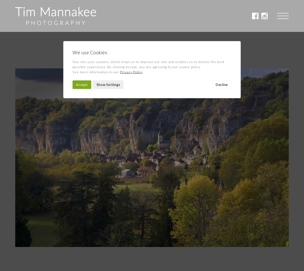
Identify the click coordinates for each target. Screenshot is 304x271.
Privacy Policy (131, 40)
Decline (222, 53)
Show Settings (108, 53)
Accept (82, 53)
